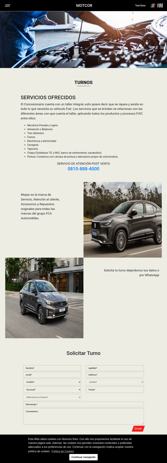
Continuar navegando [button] (83, 457)
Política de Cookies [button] (63, 451)
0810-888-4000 (83, 168)
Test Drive (140, 5)
